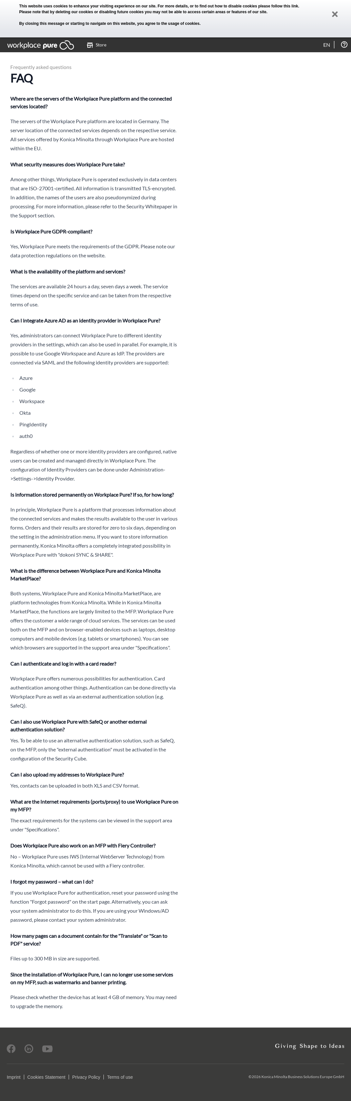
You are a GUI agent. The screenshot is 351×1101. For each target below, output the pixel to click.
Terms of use (120, 1077)
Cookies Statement (46, 1077)
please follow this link (278, 6)
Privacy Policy (86, 1077)
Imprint (14, 1077)
